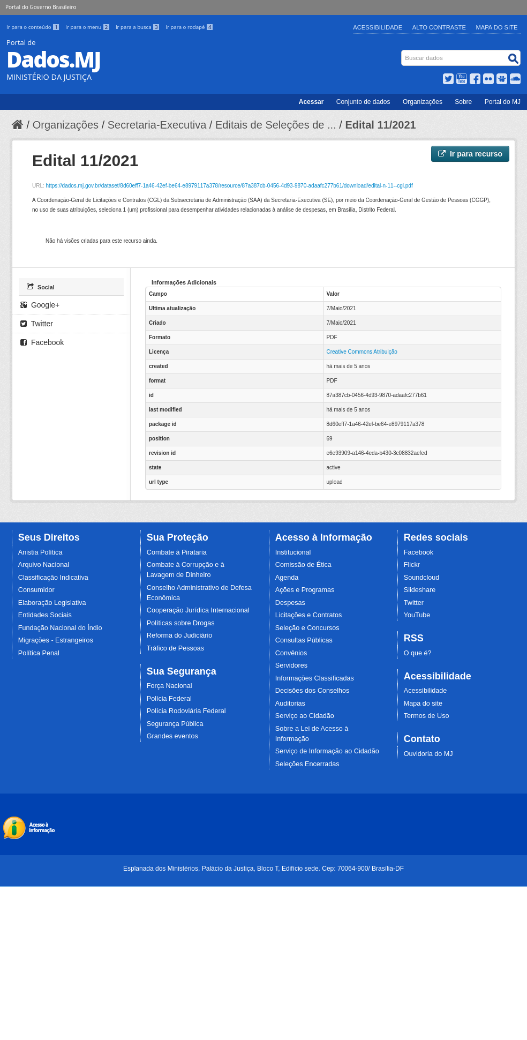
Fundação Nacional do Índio (60, 628)
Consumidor (36, 590)
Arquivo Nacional (43, 564)
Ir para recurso (470, 153)
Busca (402, 52)
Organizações (422, 102)
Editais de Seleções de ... (275, 125)
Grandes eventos (172, 736)
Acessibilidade (377, 27)
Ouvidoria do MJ (428, 754)
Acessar (311, 102)
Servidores (291, 665)
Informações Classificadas (314, 678)
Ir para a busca (138, 27)
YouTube (417, 615)
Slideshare (420, 590)
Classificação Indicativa (53, 577)
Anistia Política (40, 552)
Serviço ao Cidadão (304, 716)
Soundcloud (422, 577)
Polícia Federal (169, 698)
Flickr (412, 564)
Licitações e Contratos (308, 615)
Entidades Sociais (45, 615)
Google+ (39, 305)
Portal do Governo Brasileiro (40, 7)
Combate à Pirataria (177, 552)
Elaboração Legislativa (52, 603)
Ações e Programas (305, 590)
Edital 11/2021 (380, 125)
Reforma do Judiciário (180, 635)
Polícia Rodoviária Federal (186, 711)
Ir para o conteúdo (33, 27)
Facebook (42, 342)
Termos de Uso (426, 716)
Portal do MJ (503, 102)
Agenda (286, 577)
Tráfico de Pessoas (175, 648)
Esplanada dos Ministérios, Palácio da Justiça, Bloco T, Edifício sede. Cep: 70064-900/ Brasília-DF (263, 868)
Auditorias (290, 703)
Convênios (291, 653)
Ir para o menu (88, 27)
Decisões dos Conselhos (312, 690)
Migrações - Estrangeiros (55, 640)
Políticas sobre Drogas (181, 623)
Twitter (36, 323)
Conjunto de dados (363, 102)
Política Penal (38, 653)
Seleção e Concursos (307, 628)
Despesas (290, 603)
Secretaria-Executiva (157, 125)
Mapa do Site (497, 27)
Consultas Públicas (304, 640)
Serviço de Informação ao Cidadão (327, 751)
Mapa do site (423, 703)
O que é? (418, 653)
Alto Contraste (439, 27)
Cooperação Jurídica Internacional (198, 610)
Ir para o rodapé (189, 27)
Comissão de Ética (303, 564)
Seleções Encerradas (307, 764)
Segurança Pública (175, 724)
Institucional (293, 552)
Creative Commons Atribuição (362, 352)
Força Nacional (169, 686)
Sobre (463, 102)
